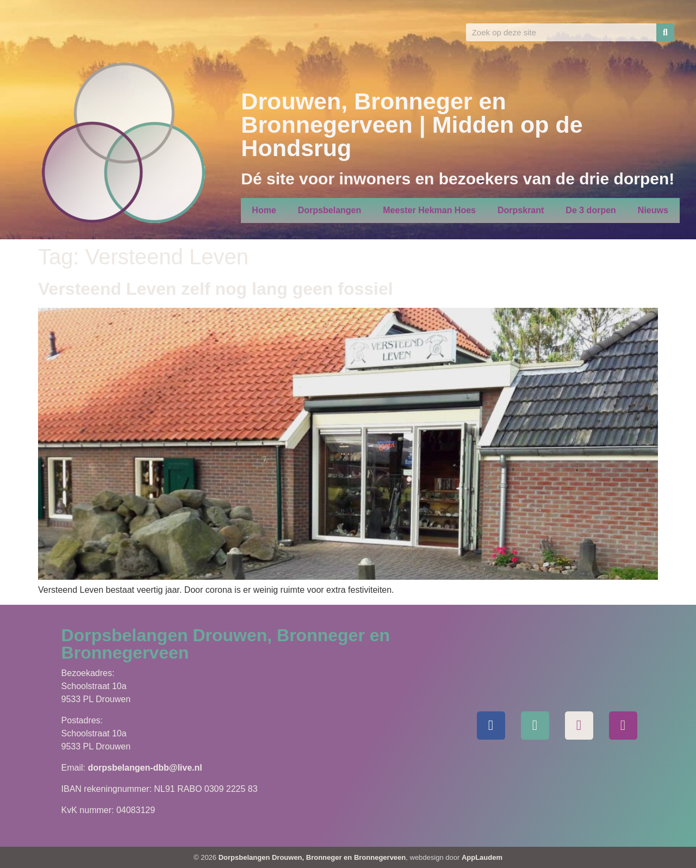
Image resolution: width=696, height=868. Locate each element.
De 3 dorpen (591, 210)
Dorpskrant (521, 210)
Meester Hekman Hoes (429, 210)
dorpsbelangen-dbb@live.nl (145, 767)
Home (264, 210)
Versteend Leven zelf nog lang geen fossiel (215, 289)
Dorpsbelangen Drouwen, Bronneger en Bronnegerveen (312, 857)
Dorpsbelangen (329, 210)
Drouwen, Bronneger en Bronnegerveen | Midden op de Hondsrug (411, 124)
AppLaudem (482, 857)
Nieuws (653, 210)
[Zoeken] (665, 32)
